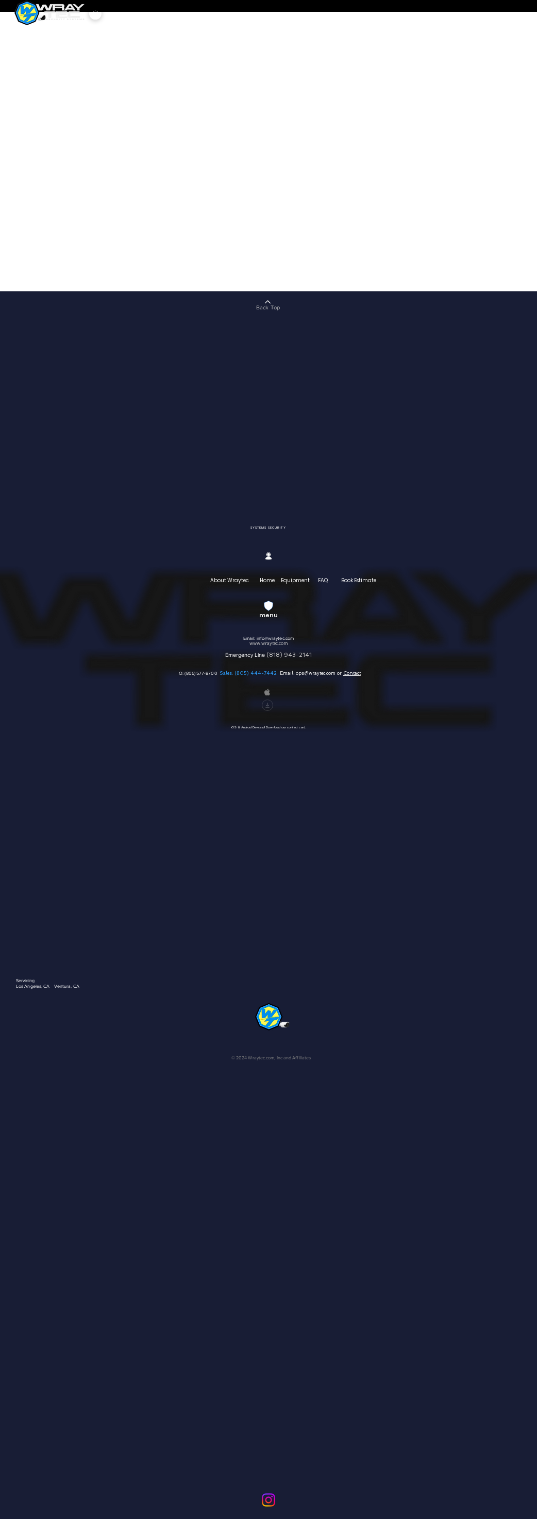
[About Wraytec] (230, 580)
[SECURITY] (277, 527)
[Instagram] (268, 1500)
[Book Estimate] (359, 580)
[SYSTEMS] (258, 527)
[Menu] (95, 14)
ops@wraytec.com (315, 673)
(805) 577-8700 (201, 673)
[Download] (267, 705)
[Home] (268, 580)
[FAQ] (323, 580)
